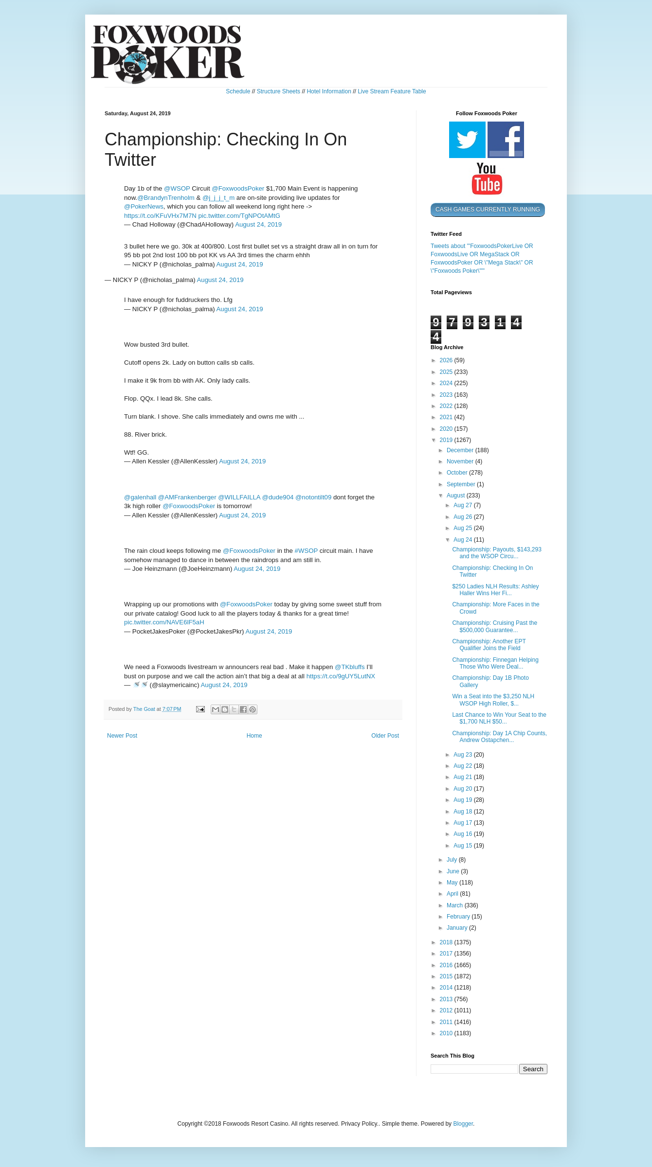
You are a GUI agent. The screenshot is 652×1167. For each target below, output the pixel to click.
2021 (447, 417)
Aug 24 (463, 539)
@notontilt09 (313, 497)
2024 (447, 383)
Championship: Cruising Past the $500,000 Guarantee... (494, 626)
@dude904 (278, 497)
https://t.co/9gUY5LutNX (341, 676)
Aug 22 (463, 765)
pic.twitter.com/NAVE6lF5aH (164, 622)
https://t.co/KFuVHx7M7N (160, 215)
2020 (447, 428)
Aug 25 (463, 528)
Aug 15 (463, 845)
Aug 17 (463, 822)
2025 (447, 372)
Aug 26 (463, 516)
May (453, 882)
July (453, 859)
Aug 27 (463, 505)
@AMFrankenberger (187, 497)
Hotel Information (329, 91)
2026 (447, 360)
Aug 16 (463, 834)
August (457, 495)
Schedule (238, 91)
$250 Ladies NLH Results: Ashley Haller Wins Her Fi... (495, 590)
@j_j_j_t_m (218, 197)
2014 (447, 987)
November (461, 461)
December (461, 450)
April (453, 893)
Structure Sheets (278, 91)
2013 (447, 999)
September (462, 484)
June (454, 871)
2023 (447, 394)
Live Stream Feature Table (392, 91)
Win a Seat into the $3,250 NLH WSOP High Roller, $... (493, 700)
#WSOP (306, 550)
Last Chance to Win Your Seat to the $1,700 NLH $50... (499, 718)
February (459, 916)
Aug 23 (463, 754)
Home (254, 735)
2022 (447, 406)
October (458, 472)
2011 (447, 1022)
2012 (447, 1010)
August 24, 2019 (258, 224)
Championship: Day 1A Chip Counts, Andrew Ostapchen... (499, 736)
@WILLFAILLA (239, 497)
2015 (447, 976)
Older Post (385, 735)
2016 (447, 965)
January (458, 927)
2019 (447, 440)
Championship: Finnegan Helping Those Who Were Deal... (495, 663)
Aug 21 (463, 777)
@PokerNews (143, 206)
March (456, 905)
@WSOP (177, 188)
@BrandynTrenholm (166, 197)
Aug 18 (463, 811)
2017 (447, 953)
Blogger (463, 1123)
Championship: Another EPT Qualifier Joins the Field (488, 645)
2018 (447, 942)
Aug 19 (463, 799)
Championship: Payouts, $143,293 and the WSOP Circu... (496, 553)
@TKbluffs (350, 667)
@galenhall (140, 497)
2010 (447, 1033)
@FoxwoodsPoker (238, 188)
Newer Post (122, 735)
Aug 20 (463, 788)
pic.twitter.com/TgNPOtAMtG (239, 215)
